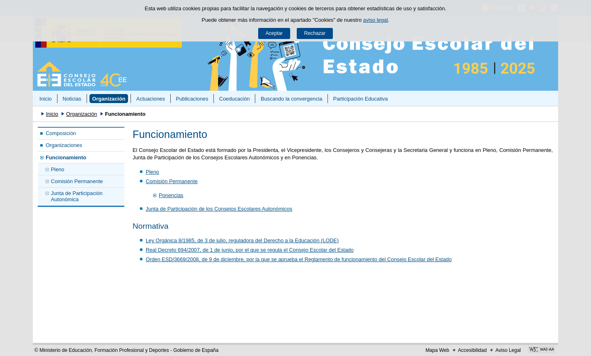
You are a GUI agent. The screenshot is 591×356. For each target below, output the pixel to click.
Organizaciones (64, 145)
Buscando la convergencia (291, 99)
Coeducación (234, 99)
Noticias (71, 99)
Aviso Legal (508, 350)
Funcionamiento (66, 157)
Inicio (45, 99)
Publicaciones (192, 99)
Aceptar (274, 33)
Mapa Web (437, 350)
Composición (61, 133)
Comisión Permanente (77, 181)
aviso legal (375, 20)
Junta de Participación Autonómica (77, 196)
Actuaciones (150, 99)
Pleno (57, 169)
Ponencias (171, 195)
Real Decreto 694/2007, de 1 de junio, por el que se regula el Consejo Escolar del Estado (250, 250)
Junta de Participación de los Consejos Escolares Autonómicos (219, 209)
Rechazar (314, 33)
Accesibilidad (472, 350)
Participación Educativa (360, 99)
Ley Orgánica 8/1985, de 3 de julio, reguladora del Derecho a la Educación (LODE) (242, 240)
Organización (108, 99)
